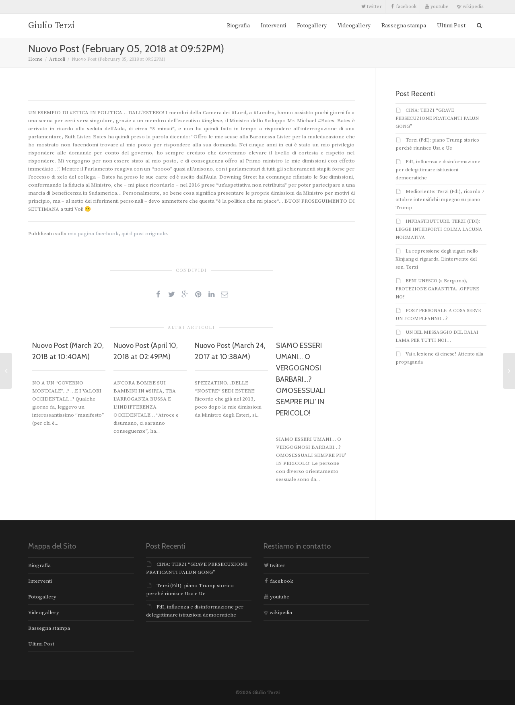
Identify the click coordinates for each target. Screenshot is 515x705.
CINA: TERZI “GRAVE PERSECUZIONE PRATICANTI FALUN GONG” (437, 118)
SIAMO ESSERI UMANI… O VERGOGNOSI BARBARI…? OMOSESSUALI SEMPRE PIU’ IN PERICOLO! (300, 379)
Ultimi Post (451, 25)
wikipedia (470, 7)
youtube (436, 7)
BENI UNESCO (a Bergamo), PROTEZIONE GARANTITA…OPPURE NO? (437, 289)
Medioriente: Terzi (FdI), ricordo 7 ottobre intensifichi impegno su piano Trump (440, 200)
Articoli (57, 59)
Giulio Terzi (51, 25)
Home (35, 59)
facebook (403, 7)
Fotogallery (312, 25)
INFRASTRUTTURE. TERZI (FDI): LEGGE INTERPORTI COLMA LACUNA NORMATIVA (439, 229)
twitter (371, 7)
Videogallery (354, 25)
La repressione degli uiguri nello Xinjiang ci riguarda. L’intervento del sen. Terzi (437, 259)
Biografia (238, 25)
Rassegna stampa (403, 25)
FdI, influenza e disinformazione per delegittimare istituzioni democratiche (438, 170)
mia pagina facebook (93, 233)
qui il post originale (144, 233)
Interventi (273, 25)
